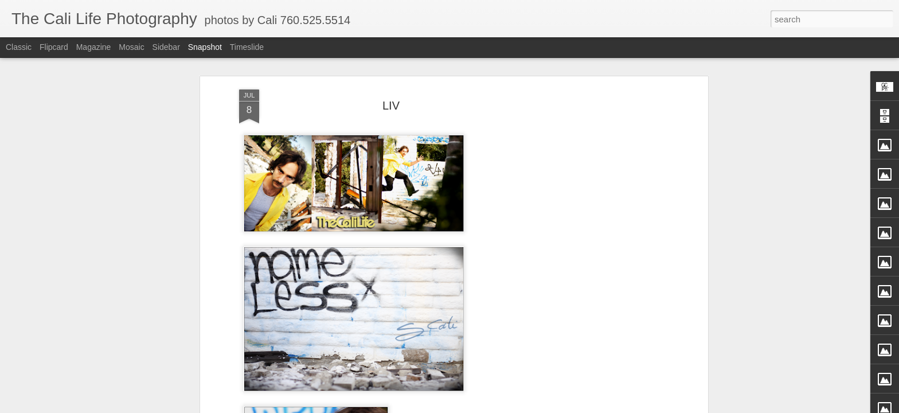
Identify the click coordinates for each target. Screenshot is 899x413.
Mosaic (131, 47)
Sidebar (166, 47)
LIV (391, 73)
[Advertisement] (606, 238)
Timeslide (247, 47)
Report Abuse (534, 406)
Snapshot (205, 47)
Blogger (500, 406)
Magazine (93, 47)
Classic (19, 47)
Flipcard (54, 47)
